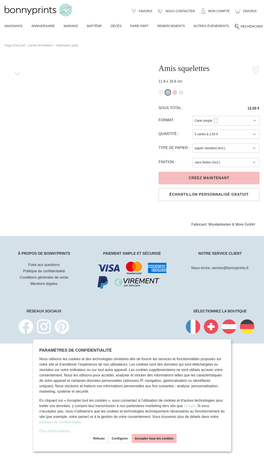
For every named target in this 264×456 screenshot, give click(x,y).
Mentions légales (43, 284)
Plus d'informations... (56, 431)
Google (190, 406)
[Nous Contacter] (176, 11)
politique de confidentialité (60, 422)
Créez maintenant (209, 178)
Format (166, 120)
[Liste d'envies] (141, 11)
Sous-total (170, 108)
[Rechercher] (248, 26)
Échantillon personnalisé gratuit (209, 194)
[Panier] (246, 11)
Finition (167, 162)
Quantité (168, 134)
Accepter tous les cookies (154, 438)
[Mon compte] (215, 11)
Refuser (99, 438)
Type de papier (174, 148)
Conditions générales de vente (44, 277)
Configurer (120, 438)
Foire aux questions (44, 265)
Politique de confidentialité (44, 271)
